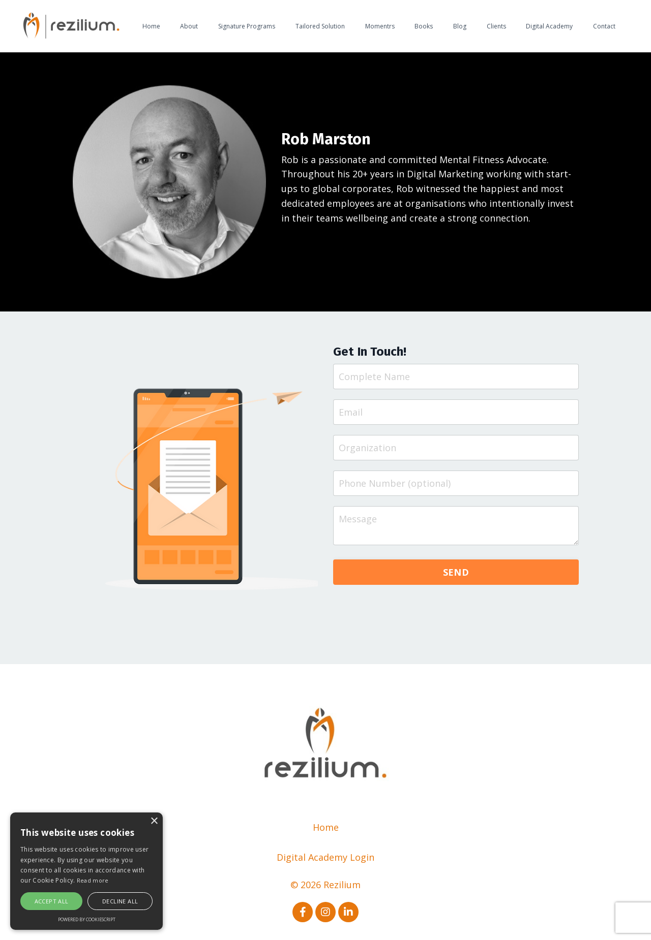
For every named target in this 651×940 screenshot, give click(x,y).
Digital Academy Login (325, 857)
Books (424, 26)
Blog (459, 26)
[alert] (86, 871)
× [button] (154, 821)
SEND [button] (456, 572)
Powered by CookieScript (86, 919)
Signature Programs (246, 26)
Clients (496, 26)
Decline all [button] (120, 901)
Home (151, 26)
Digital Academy (549, 26)
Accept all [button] (52, 901)
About (189, 26)
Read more (93, 880)
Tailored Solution (320, 26)
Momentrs (380, 26)
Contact (604, 26)
